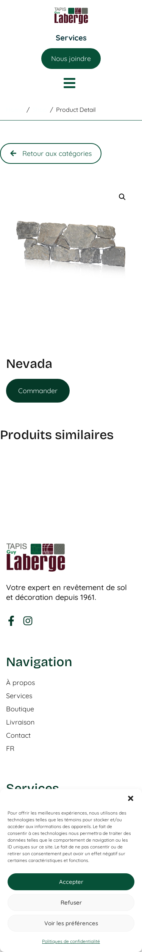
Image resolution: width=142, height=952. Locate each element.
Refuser (71, 902)
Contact (18, 735)
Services (19, 696)
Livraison (20, 722)
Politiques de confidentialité (71, 941)
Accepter (71, 881)
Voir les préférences (71, 923)
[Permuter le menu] (71, 38)
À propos (20, 683)
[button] (130, 798)
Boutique (20, 709)
